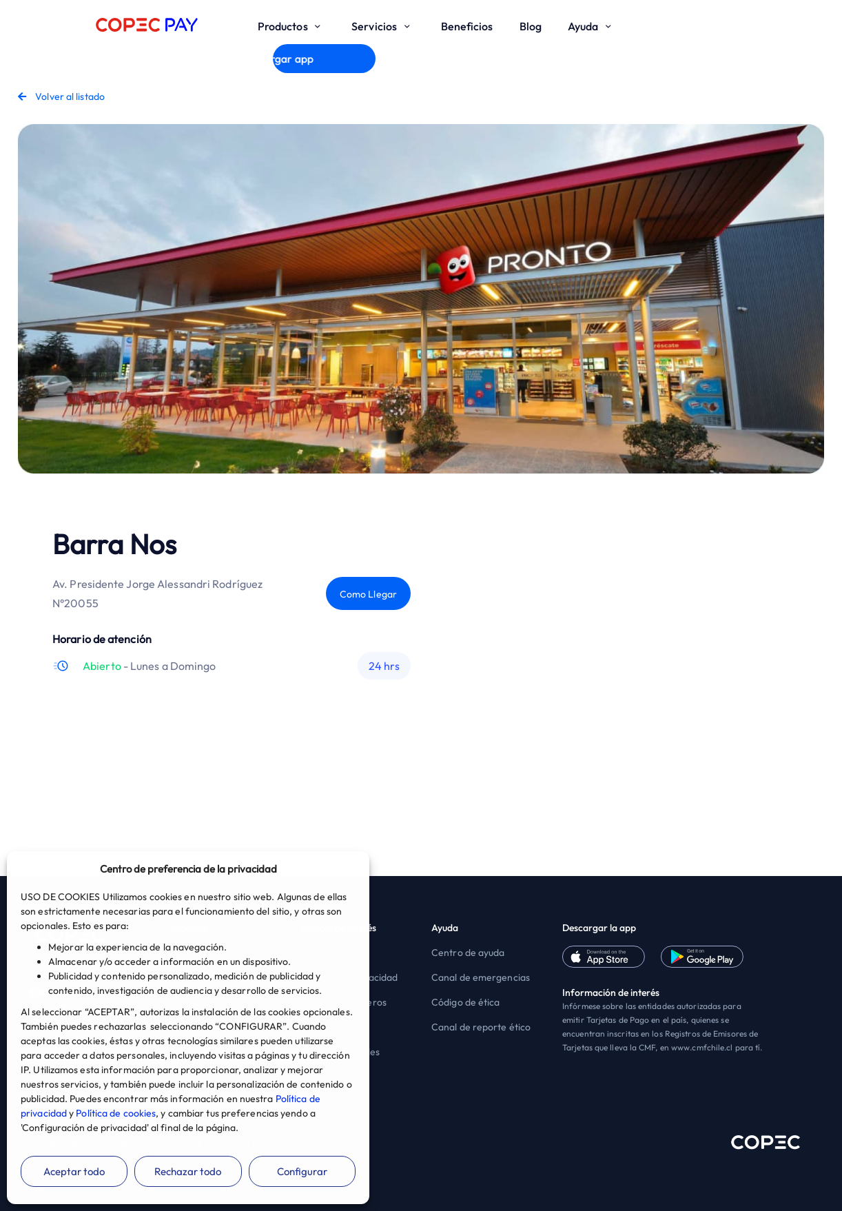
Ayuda (592, 26)
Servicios (382, 26)
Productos (291, 26)
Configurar (302, 1171)
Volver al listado (61, 96)
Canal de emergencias (480, 977)
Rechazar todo (187, 1171)
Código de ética (465, 1002)
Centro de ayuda (468, 952)
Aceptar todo (74, 1171)
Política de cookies (116, 1113)
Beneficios (467, 26)
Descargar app (324, 58)
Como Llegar (368, 594)
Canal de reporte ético (481, 1027)
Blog (531, 26)
